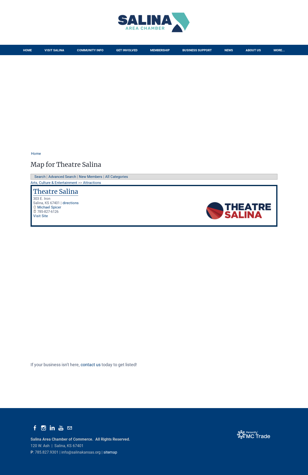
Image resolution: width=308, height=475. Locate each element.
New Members (90, 177)
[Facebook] (34, 428)
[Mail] (69, 428)
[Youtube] (60, 428)
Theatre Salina (55, 191)
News (229, 50)
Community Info (90, 50)
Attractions (92, 183)
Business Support (197, 50)
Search (39, 177)
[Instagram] (43, 428)
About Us (253, 50)
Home (27, 50)
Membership (160, 50)
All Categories (116, 177)
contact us (91, 364)
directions (71, 203)
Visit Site (40, 216)
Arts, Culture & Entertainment (54, 183)
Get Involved (126, 50)
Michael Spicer (49, 207)
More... (279, 50)
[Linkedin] (52, 428)
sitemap (110, 452)
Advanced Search (62, 177)
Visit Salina (54, 50)
